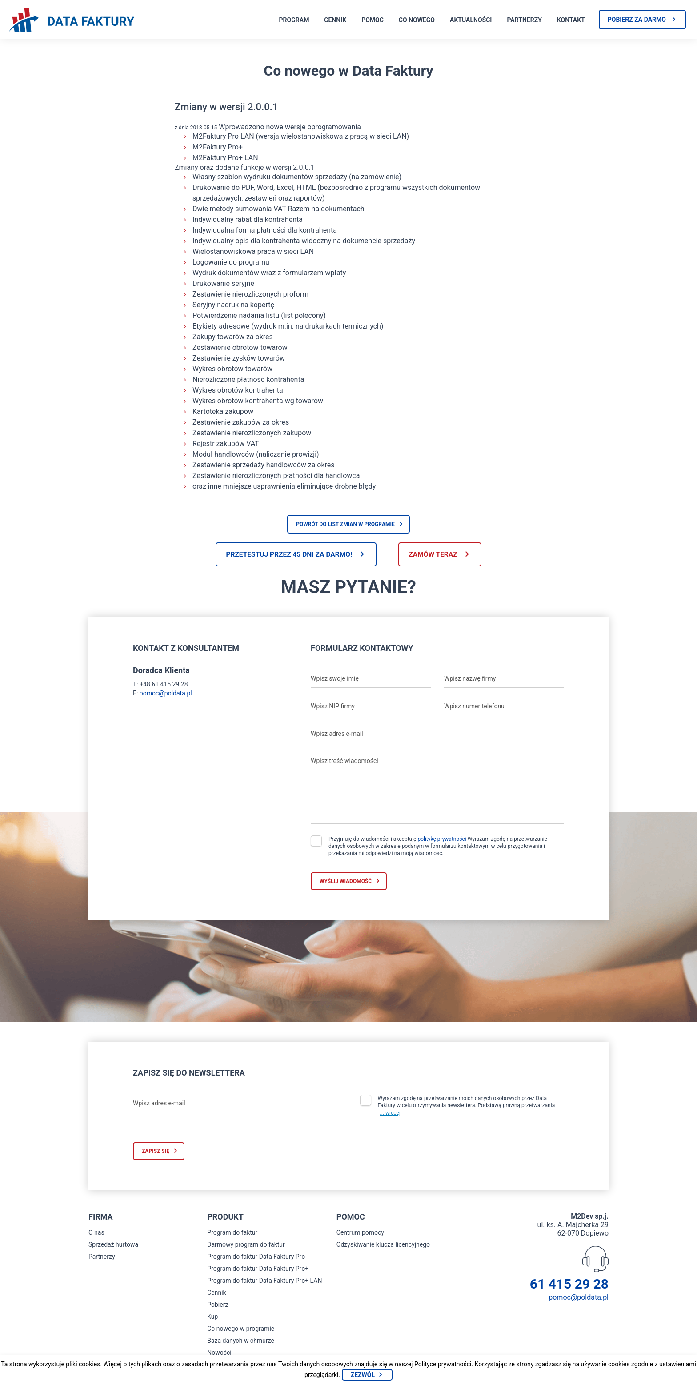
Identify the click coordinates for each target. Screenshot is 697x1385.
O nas (96, 1233)
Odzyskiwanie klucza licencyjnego (383, 1245)
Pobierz (217, 1305)
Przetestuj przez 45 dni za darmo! (286, 554)
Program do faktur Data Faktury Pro (256, 1257)
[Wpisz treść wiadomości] (437, 788)
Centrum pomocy (360, 1233)
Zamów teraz (436, 554)
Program (294, 20)
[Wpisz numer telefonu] (504, 707)
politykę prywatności (441, 839)
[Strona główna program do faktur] (71, 21)
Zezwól (363, 1374)
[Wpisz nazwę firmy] (504, 679)
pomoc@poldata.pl (166, 693)
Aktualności (471, 20)
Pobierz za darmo (637, 19)
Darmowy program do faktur (246, 1245)
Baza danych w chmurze (240, 1341)
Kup (212, 1317)
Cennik (335, 20)
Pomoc (372, 20)
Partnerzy (524, 20)
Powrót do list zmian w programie (345, 524)
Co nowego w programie (240, 1329)
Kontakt (571, 20)
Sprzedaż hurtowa (113, 1245)
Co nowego (417, 20)
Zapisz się (155, 1152)
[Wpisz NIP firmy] (371, 707)
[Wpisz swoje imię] (371, 679)
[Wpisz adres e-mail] (371, 734)
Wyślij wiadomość (346, 882)
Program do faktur (232, 1233)
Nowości (219, 1353)
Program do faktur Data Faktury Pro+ (257, 1269)
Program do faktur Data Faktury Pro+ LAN (264, 1281)
